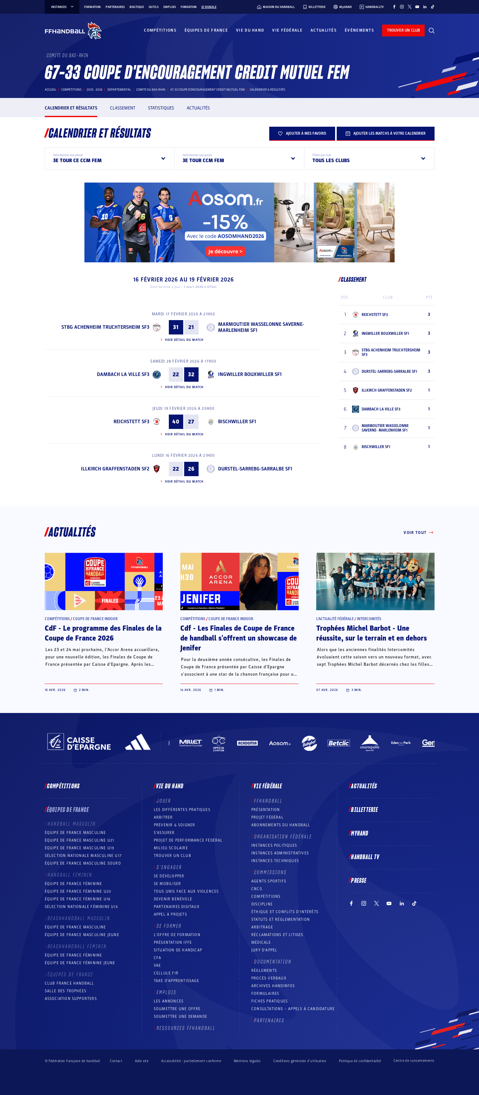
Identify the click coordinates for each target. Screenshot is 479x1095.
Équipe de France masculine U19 (79, 848)
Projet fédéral (267, 817)
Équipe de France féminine (73, 883)
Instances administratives (280, 853)
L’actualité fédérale (335, 619)
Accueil (50, 90)
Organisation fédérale (283, 836)
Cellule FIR (166, 973)
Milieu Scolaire (171, 848)
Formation (92, 7)
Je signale (208, 7)
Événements (359, 30)
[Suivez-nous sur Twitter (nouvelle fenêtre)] (410, 7)
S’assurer (164, 832)
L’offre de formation (177, 935)
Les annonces (169, 1001)
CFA (157, 958)
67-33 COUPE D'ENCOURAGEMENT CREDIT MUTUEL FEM (207, 90)
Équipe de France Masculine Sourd (83, 863)
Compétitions (160, 30)
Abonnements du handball (280, 825)
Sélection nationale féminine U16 (81, 906)
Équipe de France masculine (75, 832)
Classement (122, 108)
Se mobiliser (167, 883)
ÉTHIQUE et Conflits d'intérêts (284, 912)
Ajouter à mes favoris (302, 133)
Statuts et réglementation (280, 919)
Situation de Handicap (178, 950)
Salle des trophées (66, 991)
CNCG (256, 889)
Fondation (189, 7)
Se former (169, 926)
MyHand (359, 833)
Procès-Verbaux (269, 978)
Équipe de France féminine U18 (78, 899)
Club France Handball (69, 983)
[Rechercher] (432, 31)
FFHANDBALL (268, 801)
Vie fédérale (287, 30)
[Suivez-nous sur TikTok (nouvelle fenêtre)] (433, 7)
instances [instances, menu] (63, 7)
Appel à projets (170, 914)
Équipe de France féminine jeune (80, 963)
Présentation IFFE (173, 942)
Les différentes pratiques (182, 809)
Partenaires (115, 7)
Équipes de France (206, 30)
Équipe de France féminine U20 (78, 891)
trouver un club (403, 30)
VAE (157, 965)
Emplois (169, 7)
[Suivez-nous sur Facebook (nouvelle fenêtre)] (394, 7)
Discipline (262, 904)
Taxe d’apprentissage (176, 981)
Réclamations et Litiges (277, 935)
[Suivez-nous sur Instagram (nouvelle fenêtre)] (402, 7)
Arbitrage (262, 927)
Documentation (273, 961)
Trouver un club (172, 855)
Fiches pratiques (269, 1001)
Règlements (264, 970)
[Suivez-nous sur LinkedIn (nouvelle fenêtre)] (425, 7)
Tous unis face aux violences (186, 891)
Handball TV (365, 857)
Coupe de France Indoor (95, 619)
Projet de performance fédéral (188, 840)
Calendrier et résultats (71, 108)
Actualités (323, 30)
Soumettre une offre (177, 1009)
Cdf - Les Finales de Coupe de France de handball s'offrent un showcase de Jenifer (238, 638)
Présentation (265, 809)
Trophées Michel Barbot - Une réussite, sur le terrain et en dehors (371, 633)
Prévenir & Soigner (174, 825)
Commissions (270, 872)
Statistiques (161, 108)
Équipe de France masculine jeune (82, 935)
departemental (119, 90)
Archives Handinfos (273, 986)
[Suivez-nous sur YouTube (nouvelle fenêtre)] (417, 7)
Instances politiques (274, 845)
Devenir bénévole (173, 899)
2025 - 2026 (94, 90)
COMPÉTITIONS (265, 896)
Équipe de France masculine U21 (79, 840)
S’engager (169, 867)
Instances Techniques (275, 861)
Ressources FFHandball (186, 1028)
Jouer (164, 801)
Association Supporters (71, 998)
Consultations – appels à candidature (293, 1009)
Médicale (261, 942)
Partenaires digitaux (177, 906)
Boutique (137, 7)
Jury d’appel (264, 950)
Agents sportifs (268, 881)
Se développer (169, 876)
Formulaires (265, 993)
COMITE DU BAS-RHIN (150, 90)
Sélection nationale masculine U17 (83, 855)
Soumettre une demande (180, 1016)
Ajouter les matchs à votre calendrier (386, 133)
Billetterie (364, 810)
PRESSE (358, 881)
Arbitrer (163, 817)
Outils (154, 7)
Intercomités (369, 619)
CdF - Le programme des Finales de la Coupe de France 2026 (103, 633)
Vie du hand (250, 30)
